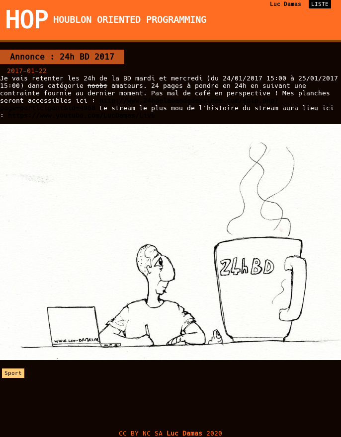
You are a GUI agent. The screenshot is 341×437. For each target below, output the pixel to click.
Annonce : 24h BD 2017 (62, 57)
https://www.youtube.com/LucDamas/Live (81, 115)
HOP (26, 20)
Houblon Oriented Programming (129, 20)
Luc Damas (285, 4)
